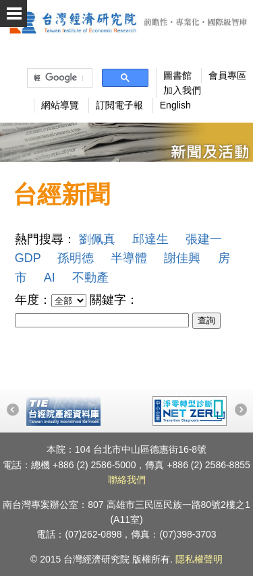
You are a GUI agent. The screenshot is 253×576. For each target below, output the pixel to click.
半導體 (129, 258)
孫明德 (75, 258)
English (175, 105)
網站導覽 (60, 105)
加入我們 (182, 90)
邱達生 (150, 239)
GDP (28, 258)
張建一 (204, 239)
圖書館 (177, 75)
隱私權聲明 (199, 559)
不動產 (90, 277)
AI (49, 277)
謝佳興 (182, 258)
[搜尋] (58, 78)
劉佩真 (97, 239)
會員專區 (227, 75)
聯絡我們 (127, 479)
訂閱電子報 (119, 105)
